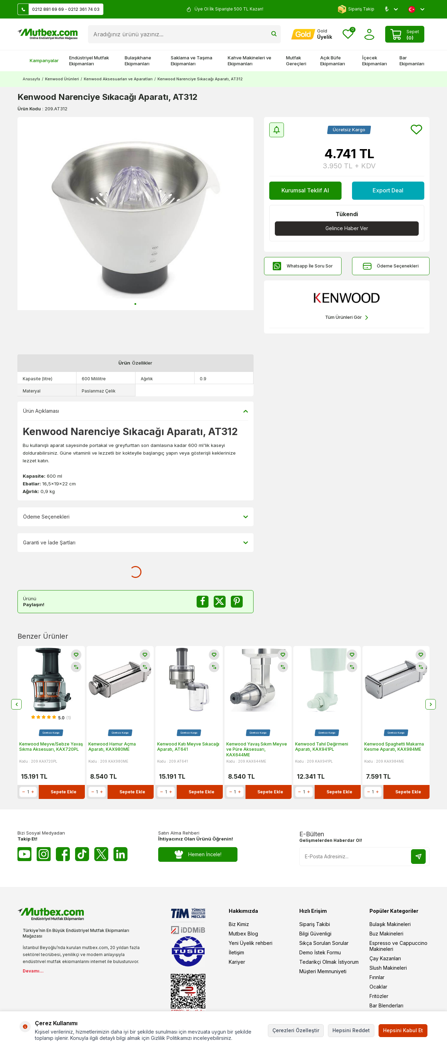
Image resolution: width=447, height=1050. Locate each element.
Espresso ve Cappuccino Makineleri (398, 946)
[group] (135, 213)
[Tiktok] (82, 854)
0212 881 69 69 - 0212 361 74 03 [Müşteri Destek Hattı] (59, 9)
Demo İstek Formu (320, 952)
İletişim (236, 952)
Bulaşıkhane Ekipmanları (138, 60)
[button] (135, 304)
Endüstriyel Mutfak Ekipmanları (89, 60)
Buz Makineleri (386, 934)
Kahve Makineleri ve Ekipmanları (249, 60)
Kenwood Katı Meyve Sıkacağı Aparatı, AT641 (188, 746)
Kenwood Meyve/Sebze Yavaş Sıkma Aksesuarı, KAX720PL (51, 746)
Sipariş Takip (356, 9)
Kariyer (237, 962)
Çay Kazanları (385, 958)
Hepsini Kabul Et (403, 1030)
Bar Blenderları (386, 1005)
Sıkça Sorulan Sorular (324, 943)
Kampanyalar (41, 60)
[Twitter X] (101, 854)
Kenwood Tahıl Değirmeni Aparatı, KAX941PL (321, 746)
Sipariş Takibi (314, 924)
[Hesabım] (311, 34)
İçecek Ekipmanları (374, 60)
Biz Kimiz (239, 924)
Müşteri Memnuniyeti (322, 971)
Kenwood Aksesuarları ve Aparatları (118, 78)
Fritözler (378, 996)
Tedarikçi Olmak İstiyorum (329, 962)
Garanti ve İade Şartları (135, 542)
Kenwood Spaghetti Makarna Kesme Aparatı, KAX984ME (394, 746)
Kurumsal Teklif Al (305, 190)
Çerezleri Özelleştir (295, 1030)
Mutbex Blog (243, 934)
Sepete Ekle (63, 791)
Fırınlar (376, 977)
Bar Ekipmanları (412, 60)
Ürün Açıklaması (135, 411)
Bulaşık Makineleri (390, 924)
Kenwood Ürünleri (62, 78)
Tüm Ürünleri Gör (346, 317)
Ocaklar (378, 987)
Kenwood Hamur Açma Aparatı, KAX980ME (112, 746)
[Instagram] (44, 854)
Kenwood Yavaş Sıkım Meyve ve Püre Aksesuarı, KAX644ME (256, 749)
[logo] (47, 34)
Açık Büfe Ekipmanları (332, 60)
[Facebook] (63, 854)
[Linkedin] (120, 854)
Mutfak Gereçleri (296, 60)
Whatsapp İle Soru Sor (303, 266)
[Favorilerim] (348, 34)
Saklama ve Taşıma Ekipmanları (191, 60)
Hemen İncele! (197, 854)
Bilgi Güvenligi (315, 934)
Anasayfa (31, 78)
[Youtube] (24, 854)
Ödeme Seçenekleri (391, 266)
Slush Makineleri (388, 968)
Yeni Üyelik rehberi (250, 943)
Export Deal (388, 190)
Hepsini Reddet (351, 1030)
